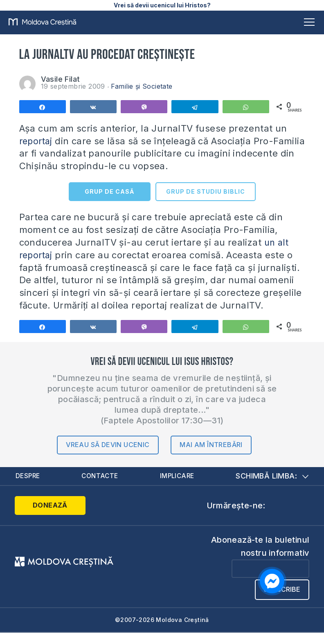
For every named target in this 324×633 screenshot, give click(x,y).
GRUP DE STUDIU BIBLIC (205, 191)
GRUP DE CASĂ (109, 191)
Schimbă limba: (272, 476)
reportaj (37, 141)
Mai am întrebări (211, 445)
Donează (47, 506)
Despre (28, 476)
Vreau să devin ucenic (107, 445)
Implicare (178, 476)
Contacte (100, 476)
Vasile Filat (60, 79)
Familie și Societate (142, 86)
